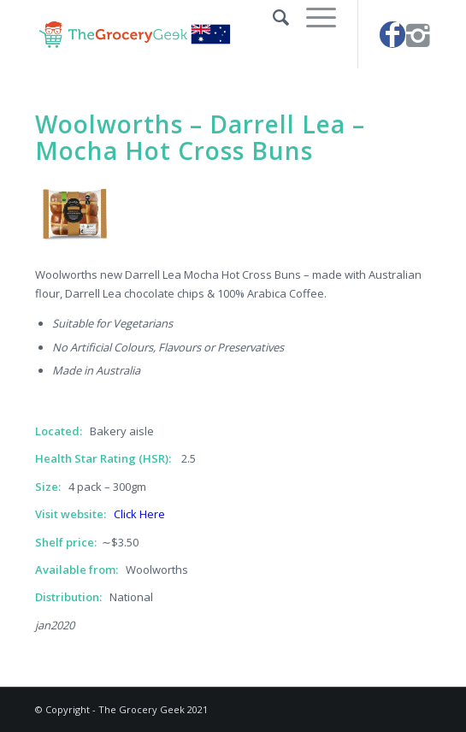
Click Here (139, 514)
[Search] (272, 17)
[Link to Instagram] (418, 34)
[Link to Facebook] (392, 34)
